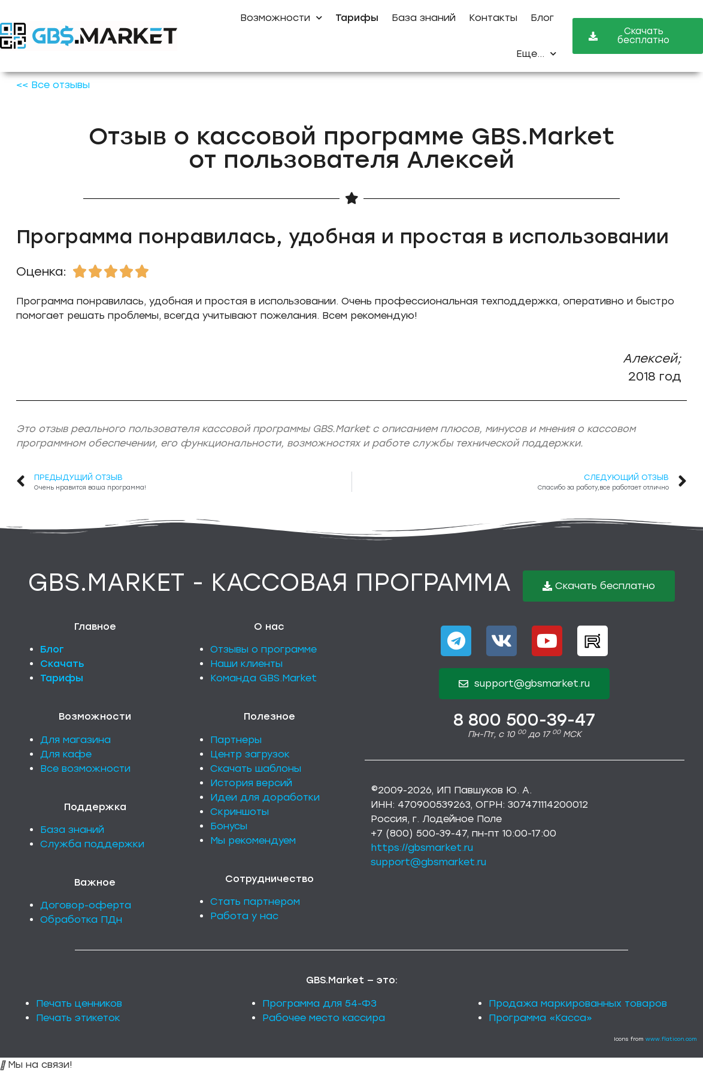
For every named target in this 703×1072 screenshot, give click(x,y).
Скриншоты (239, 811)
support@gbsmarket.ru (428, 862)
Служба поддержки (92, 844)
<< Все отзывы (53, 84)
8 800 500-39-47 (524, 719)
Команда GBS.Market (263, 678)
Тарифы (61, 678)
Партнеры (236, 739)
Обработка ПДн (81, 919)
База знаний (424, 17)
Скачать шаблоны (255, 768)
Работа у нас (244, 916)
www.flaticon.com (671, 1038)
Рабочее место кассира (323, 1017)
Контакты (493, 17)
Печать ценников (79, 1003)
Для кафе (66, 754)
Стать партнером (255, 901)
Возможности (281, 17)
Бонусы (228, 826)
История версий (251, 783)
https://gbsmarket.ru (422, 847)
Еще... (536, 53)
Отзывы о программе (263, 649)
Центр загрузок (250, 754)
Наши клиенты (246, 663)
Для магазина (75, 739)
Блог (542, 17)
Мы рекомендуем (253, 840)
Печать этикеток (78, 1017)
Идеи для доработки (265, 797)
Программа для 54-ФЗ (319, 1003)
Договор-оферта (85, 905)
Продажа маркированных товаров (578, 1003)
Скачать (62, 663)
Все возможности (85, 768)
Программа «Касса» (540, 1017)
